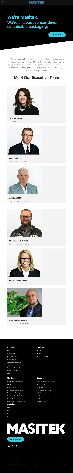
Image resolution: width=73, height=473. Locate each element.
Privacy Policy (52, 464)
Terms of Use (61, 464)
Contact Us (57, 35)
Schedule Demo (15, 439)
